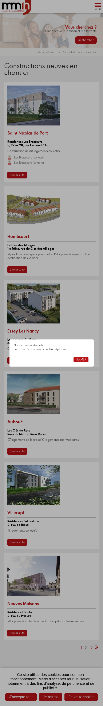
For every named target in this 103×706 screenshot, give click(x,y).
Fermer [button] (81, 359)
